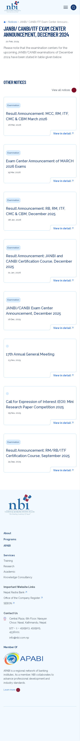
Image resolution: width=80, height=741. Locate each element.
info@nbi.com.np (19, 637)
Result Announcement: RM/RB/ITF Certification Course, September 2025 (38, 453)
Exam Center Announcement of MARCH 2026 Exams (40, 164)
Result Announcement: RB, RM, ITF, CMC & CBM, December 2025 (35, 211)
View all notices (61, 90)
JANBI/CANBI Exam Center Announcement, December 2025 (33, 311)
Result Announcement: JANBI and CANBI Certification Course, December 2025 (39, 261)
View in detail (62, 133)
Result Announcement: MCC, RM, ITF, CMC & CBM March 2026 (37, 116)
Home (6, 22)
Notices (12, 21)
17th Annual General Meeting (30, 354)
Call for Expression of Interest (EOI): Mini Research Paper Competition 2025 (40, 404)
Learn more (9, 690)
